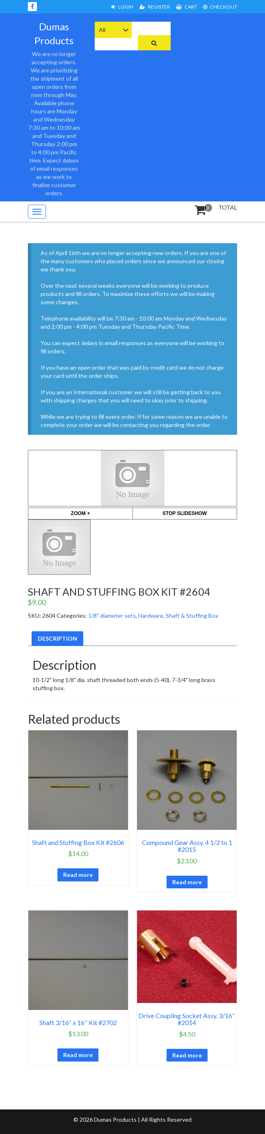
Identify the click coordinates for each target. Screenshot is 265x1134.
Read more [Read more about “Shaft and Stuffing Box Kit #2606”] (78, 874)
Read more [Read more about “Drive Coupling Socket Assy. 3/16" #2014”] (187, 1055)
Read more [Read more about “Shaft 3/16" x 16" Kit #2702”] (78, 1054)
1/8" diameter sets (112, 615)
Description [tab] (57, 638)
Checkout (220, 7)
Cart (186, 7)
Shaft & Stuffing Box (192, 615)
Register (154, 7)
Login (122, 7)
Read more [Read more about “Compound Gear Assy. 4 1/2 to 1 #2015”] (187, 882)
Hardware (150, 615)
